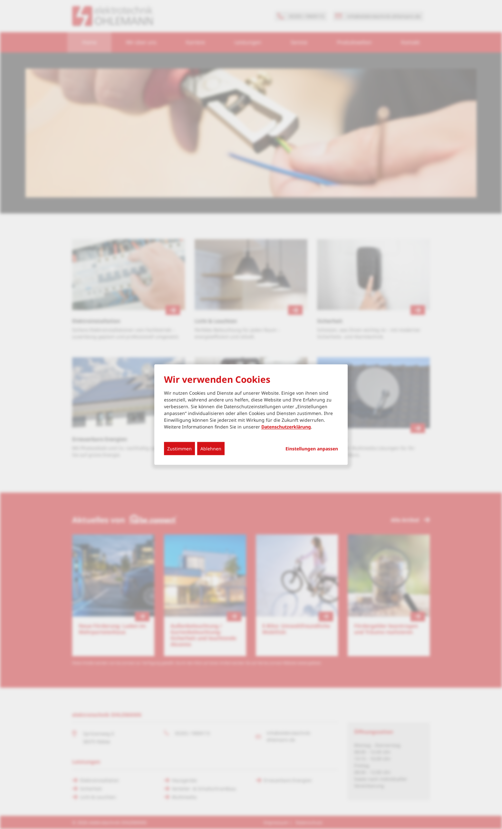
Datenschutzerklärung (286, 427)
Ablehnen (210, 449)
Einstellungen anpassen (311, 449)
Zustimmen (179, 449)
